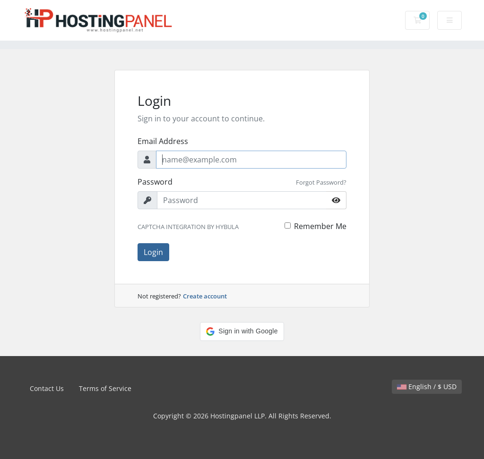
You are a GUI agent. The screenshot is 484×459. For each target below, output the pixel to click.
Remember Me (320, 226)
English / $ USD (427, 386)
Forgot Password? (321, 182)
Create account (205, 296)
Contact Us (47, 388)
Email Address (163, 141)
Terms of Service (105, 388)
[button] (242, 331)
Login (153, 252)
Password (155, 182)
